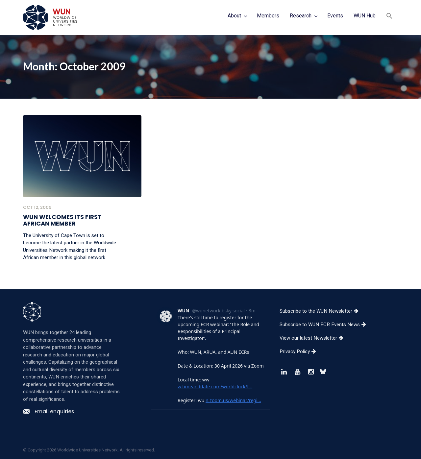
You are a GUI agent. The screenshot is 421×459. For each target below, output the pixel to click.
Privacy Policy (300, 351)
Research (300, 16)
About (234, 16)
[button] (389, 16)
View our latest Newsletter (314, 338)
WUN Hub (365, 16)
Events (335, 16)
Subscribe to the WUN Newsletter (321, 311)
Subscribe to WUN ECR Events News (325, 324)
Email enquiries (48, 411)
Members (268, 16)
